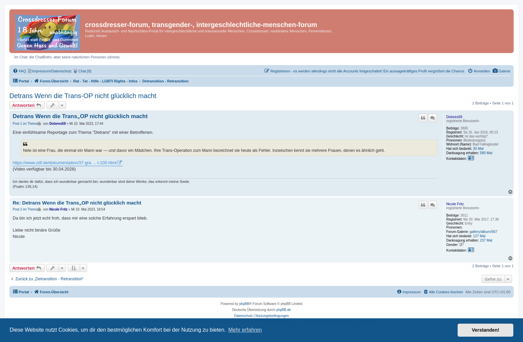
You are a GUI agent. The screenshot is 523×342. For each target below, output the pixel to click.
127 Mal (479, 236)
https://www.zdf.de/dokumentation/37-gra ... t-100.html (64, 162)
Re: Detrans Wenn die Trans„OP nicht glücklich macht (77, 203)
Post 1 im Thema (25, 123)
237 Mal (486, 240)
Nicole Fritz (455, 204)
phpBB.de (283, 310)
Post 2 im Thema (25, 209)
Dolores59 (454, 117)
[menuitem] (501, 71)
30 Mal (478, 148)
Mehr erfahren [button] (245, 330)
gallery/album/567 (483, 232)
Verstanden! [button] (485, 330)
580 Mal (486, 153)
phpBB (244, 304)
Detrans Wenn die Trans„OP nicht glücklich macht (80, 116)
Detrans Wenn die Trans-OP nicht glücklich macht (82, 95)
